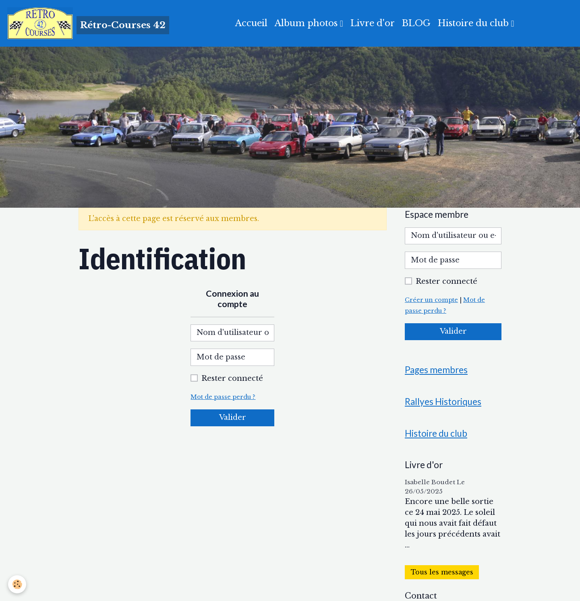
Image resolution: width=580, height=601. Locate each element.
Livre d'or (372, 23)
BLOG (416, 23)
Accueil (251, 23)
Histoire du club (474, 23)
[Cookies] (17, 584)
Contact (421, 596)
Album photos (307, 23)
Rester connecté (232, 378)
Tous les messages (442, 572)
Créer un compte (431, 300)
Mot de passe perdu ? (223, 397)
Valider (232, 417)
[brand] (88, 23)
